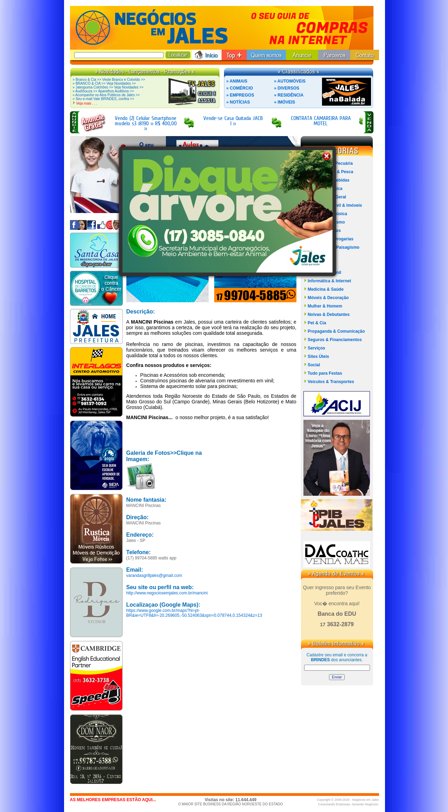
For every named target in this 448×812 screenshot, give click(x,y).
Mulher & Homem (325, 306)
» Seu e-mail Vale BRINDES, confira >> (103, 99)
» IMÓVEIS (284, 102)
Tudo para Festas (325, 373)
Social (314, 364)
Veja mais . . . (86, 103)
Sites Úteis (318, 356)
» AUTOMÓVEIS (290, 81)
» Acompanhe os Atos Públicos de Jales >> (106, 95)
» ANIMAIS (236, 81)
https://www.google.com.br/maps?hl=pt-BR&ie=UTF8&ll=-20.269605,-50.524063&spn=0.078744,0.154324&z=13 (194, 613)
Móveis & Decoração (328, 297)
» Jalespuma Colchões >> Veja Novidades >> (108, 87)
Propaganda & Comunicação (336, 331)
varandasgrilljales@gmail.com (154, 575)
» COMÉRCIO (239, 88)
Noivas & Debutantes (329, 314)
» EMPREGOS (240, 95)
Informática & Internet (329, 280)
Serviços (316, 348)
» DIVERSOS (286, 88)
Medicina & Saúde (326, 289)
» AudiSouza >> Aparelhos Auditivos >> (103, 91)
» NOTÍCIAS (238, 102)
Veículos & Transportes (331, 381)
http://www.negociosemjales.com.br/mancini (167, 593)
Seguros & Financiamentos (335, 339)
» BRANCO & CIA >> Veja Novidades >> (104, 83)
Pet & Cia (317, 322)
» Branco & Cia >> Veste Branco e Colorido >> (109, 80)
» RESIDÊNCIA (288, 95)
